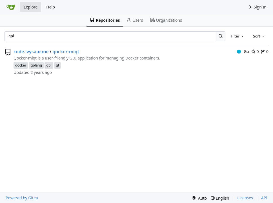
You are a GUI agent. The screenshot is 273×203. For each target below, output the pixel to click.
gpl (48, 65)
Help (50, 7)
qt (57, 65)
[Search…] (220, 36)
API (264, 197)
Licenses (245, 197)
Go (243, 51)
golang (36, 65)
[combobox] (237, 36)
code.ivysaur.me (31, 51)
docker (20, 65)
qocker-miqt (65, 51)
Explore (30, 7)
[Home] (11, 7)
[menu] (199, 198)
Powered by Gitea (22, 197)
